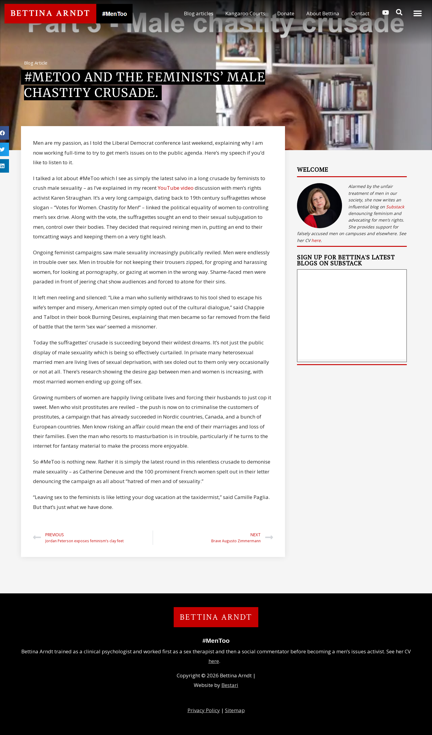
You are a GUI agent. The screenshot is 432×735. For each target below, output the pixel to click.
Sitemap (235, 710)
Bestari (229, 685)
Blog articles (198, 13)
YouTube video (175, 187)
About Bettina (322, 13)
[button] (399, 12)
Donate (285, 13)
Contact (360, 13)
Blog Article (35, 63)
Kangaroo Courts (245, 13)
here (316, 240)
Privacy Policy (204, 710)
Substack (395, 207)
